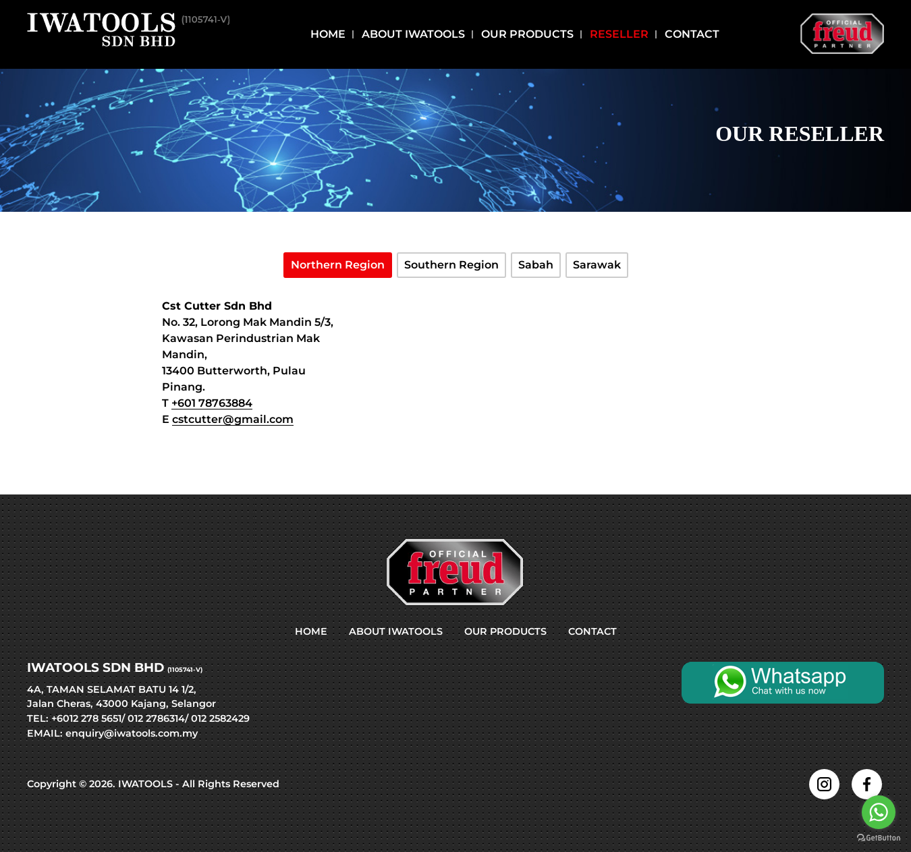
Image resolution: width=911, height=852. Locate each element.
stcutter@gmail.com (236, 419)
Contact (692, 34)
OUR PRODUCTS (505, 631)
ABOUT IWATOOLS (396, 631)
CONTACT (592, 631)
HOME (311, 631)
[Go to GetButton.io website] (878, 838)
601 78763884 (214, 403)
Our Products (527, 34)
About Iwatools (413, 34)
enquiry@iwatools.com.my (131, 733)
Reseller (619, 34)
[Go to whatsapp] (878, 812)
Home (328, 34)
